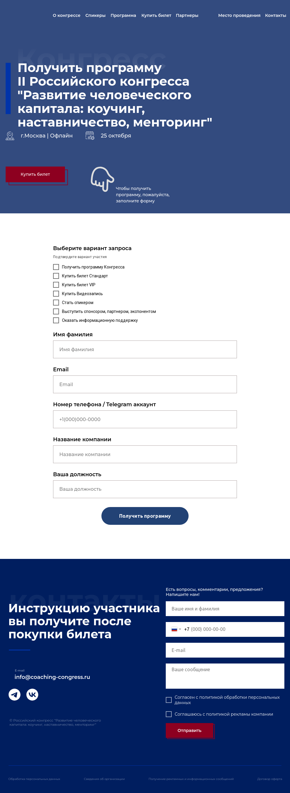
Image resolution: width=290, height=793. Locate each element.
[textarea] (225, 676)
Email (60, 369)
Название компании (82, 439)
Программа (123, 15)
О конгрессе (66, 15)
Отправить (189, 730)
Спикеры (95, 15)
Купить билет (156, 15)
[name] (225, 608)
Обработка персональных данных (34, 779)
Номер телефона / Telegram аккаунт (104, 404)
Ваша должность (77, 474)
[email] (225, 650)
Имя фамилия (73, 334)
